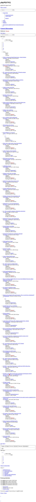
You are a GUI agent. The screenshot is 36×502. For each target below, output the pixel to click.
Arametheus (6, 227)
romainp (5, 96)
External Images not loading (8, 226)
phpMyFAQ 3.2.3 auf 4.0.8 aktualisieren (11, 203)
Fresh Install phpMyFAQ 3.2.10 (9, 271)
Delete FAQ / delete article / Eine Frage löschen (12, 143)
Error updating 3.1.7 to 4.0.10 (9, 132)
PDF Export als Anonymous (8, 158)
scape (5, 144)
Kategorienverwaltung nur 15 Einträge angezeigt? (12, 233)
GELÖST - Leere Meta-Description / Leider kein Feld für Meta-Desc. (16, 366)
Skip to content (3, 7)
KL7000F (6, 167)
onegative (6, 272)
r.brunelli (6, 399)
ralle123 (5, 204)
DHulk (5, 281)
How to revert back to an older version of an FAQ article (14, 328)
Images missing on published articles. (10, 421)
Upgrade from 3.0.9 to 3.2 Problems (10, 305)
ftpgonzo (6, 314)
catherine (6, 80)
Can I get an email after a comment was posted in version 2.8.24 (15, 335)
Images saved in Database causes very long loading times (14, 102)
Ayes (5, 257)
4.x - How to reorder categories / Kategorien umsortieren (14, 211)
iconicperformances (8, 329)
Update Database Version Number (9, 150)
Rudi (5, 414)
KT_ (5, 126)
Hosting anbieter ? (6, 313)
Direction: (23, 446)
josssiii (11, 253)
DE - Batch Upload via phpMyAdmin (10, 358)
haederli (5, 437)
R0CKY (5, 174)
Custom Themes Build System (9, 256)
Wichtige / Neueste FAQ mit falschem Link (11, 196)
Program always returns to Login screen (11, 389)
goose (5, 249)
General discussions (6, 28)
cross (5, 152)
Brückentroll (6, 296)
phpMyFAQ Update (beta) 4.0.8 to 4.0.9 (11, 181)
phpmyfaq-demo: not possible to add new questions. (13, 79)
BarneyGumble (7, 159)
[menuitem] (9, 15)
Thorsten (7, 31)
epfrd (5, 422)
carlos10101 (12, 106)
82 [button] (3, 48)
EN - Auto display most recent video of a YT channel (13, 343)
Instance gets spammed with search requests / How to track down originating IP (18, 295)
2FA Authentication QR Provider (9, 351)
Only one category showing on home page (11, 428)
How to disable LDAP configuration (10, 117)
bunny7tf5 (12, 61)
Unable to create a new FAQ (8, 87)
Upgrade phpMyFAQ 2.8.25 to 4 (9, 188)
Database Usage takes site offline (9, 173)
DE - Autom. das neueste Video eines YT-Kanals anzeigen (14, 72)
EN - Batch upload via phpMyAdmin (10, 263)
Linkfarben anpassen (7, 165)
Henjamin (12, 76)
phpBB (6, 491)
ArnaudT (6, 88)
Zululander (6, 429)
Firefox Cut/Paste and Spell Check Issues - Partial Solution (14, 57)
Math (5, 111)
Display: (5, 446)
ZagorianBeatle (7, 306)
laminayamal (12, 170)
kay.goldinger (6, 103)
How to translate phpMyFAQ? (9, 64)
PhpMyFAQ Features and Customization (11, 218)
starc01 (11, 260)
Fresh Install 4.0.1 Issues (8, 241)
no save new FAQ (6, 436)
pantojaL (6, 337)
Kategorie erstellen (6, 248)
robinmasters (6, 407)
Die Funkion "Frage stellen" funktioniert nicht (12, 413)
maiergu (5, 234)
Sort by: (14, 446)
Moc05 (5, 242)
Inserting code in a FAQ (7, 94)
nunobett (6, 288)
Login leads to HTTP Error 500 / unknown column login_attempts (16, 320)
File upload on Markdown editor (9, 287)
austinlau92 (12, 99)
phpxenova (12, 230)
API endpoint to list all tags (8, 125)
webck (5, 73)
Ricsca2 (5, 189)
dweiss (5, 58)
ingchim (5, 219)
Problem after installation (8, 110)
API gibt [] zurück (6, 382)
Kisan (11, 69)
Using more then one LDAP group (9, 405)
